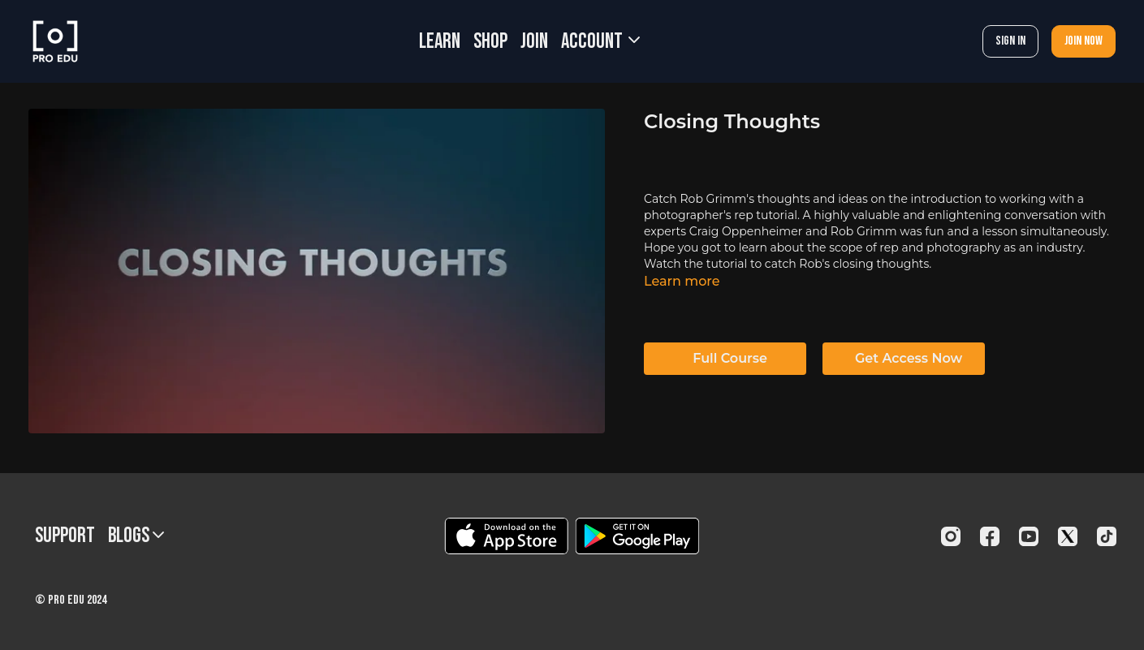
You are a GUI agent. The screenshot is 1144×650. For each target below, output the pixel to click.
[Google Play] (637, 536)
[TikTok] (1106, 536)
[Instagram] (951, 536)
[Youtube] (1028, 536)
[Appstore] (506, 536)
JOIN (534, 41)
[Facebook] (989, 536)
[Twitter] (1067, 536)
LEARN (439, 41)
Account (600, 41)
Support (65, 536)
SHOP (490, 41)
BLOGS (136, 536)
